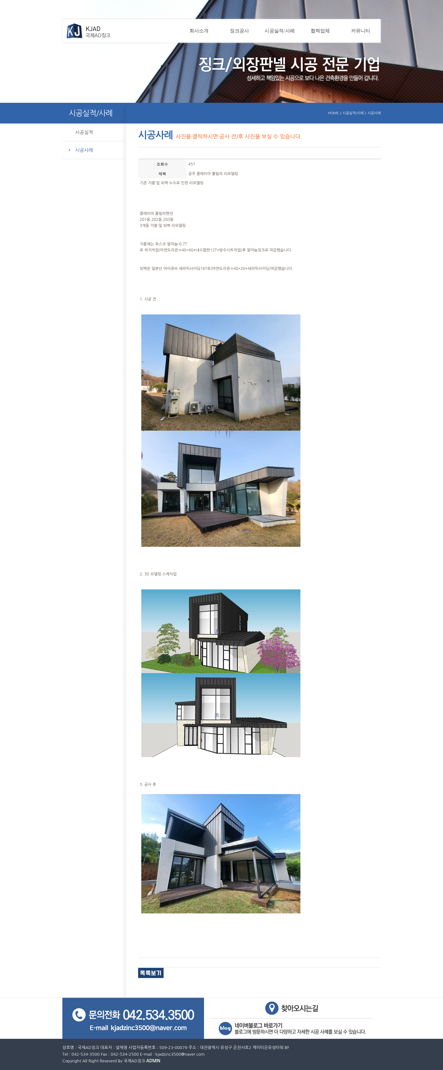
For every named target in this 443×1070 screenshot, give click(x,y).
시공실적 (84, 132)
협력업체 (320, 30)
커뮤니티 (360, 30)
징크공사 (239, 30)
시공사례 (84, 150)
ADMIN (153, 1061)
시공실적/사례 (279, 30)
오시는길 (292, 1008)
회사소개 (198, 30)
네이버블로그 (292, 1029)
